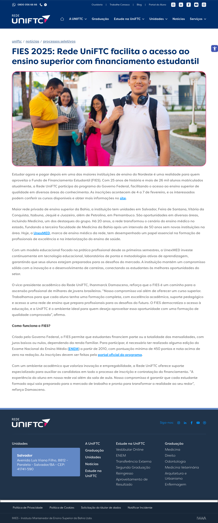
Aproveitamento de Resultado (132, 482)
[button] (214, 48)
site (123, 198)
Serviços (196, 19)
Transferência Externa (133, 461)
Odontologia (175, 461)
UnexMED (42, 233)
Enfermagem (175, 484)
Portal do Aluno (157, 4)
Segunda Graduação (133, 467)
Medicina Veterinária (182, 467)
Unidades (156, 19)
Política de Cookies (62, 507)
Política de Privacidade (28, 507)
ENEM (74, 349)
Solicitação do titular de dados (101, 507)
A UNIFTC (76, 19)
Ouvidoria (97, 4)
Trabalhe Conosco (120, 4)
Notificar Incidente (140, 507)
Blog (139, 4)
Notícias (179, 19)
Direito (170, 455)
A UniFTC (92, 443)
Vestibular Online (130, 449)
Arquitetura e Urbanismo (176, 476)
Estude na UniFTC (127, 19)
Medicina (172, 449)
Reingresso (124, 473)
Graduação (100, 19)
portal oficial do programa (120, 354)
